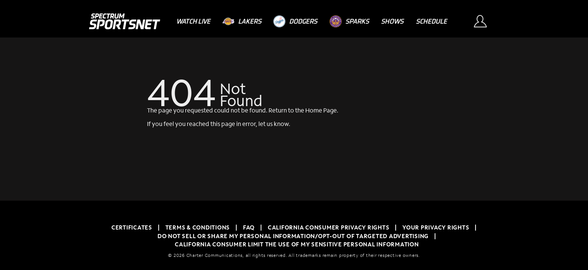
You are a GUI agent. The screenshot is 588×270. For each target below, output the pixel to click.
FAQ (249, 227)
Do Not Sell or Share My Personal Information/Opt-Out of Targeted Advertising (293, 236)
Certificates (131, 227)
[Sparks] (349, 21)
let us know (273, 124)
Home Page (321, 110)
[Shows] (392, 21)
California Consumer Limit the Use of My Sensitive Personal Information (297, 244)
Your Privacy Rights (435, 227)
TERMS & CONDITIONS (197, 227)
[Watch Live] (193, 21)
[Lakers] (241, 21)
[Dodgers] (295, 21)
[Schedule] (431, 21)
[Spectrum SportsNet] (124, 21)
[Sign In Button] (483, 21)
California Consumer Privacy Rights (329, 227)
